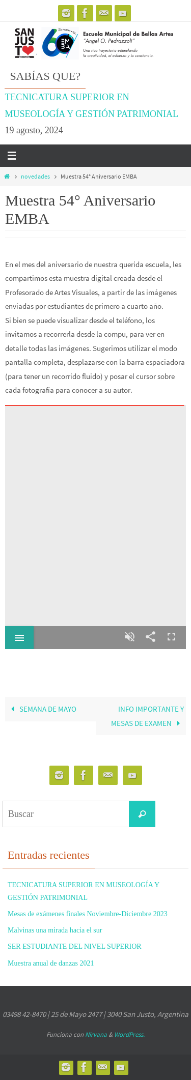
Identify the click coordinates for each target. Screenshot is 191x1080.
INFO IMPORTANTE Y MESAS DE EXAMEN (147, 716)
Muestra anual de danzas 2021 (51, 963)
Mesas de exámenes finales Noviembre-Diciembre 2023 (88, 914)
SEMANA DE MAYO (41, 709)
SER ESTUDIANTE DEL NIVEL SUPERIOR (75, 946)
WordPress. (129, 1034)
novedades (35, 176)
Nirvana (96, 1034)
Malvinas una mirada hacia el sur (55, 930)
